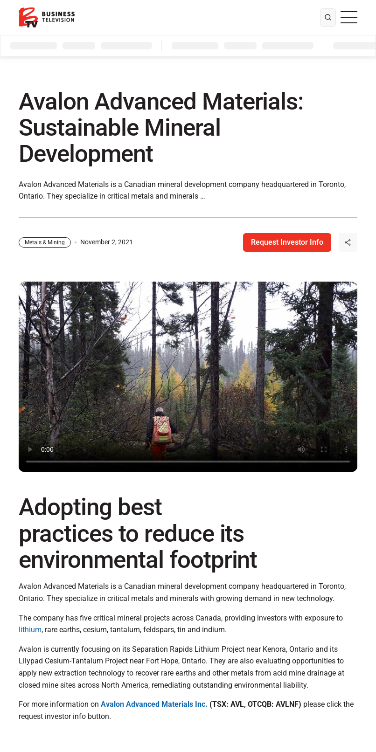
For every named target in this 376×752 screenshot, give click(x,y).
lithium (30, 629)
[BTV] (47, 17)
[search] (328, 17)
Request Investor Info (287, 242)
